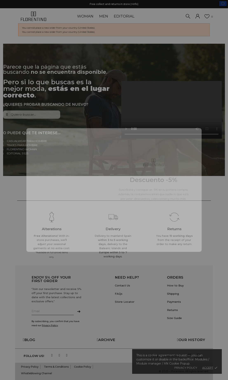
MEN (103, 16)
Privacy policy (185, 367)
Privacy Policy (50, 325)
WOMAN (85, 16)
